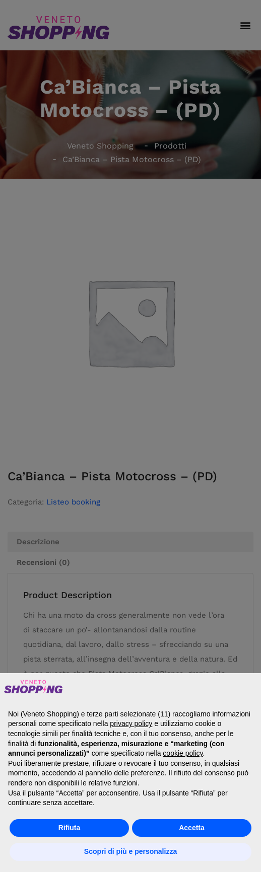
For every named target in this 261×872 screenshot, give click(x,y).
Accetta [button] (192, 828)
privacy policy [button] (131, 723)
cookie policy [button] (183, 753)
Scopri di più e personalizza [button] (130, 851)
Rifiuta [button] (69, 828)
